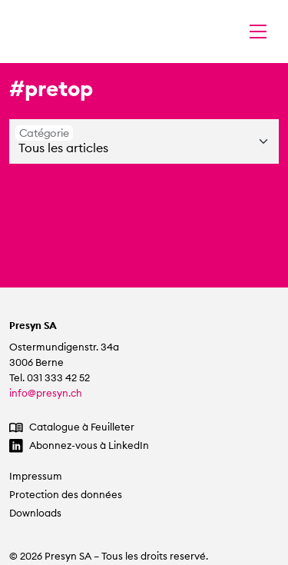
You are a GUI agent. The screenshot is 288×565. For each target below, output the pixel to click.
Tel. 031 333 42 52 (49, 377)
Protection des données (65, 494)
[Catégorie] (144, 141)
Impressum (35, 476)
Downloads (35, 513)
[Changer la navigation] (258, 31)
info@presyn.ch (45, 393)
